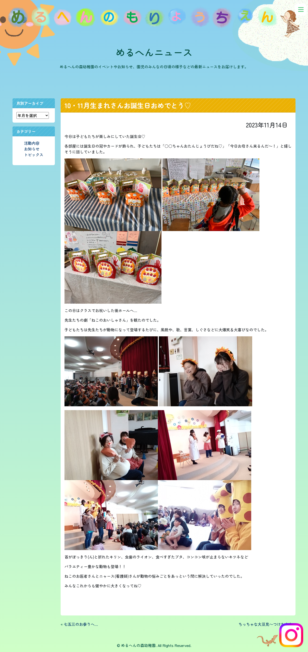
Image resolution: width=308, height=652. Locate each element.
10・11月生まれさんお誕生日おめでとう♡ (127, 105)
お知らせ (31, 149)
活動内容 (31, 143)
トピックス (33, 154)
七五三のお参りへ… (81, 624)
